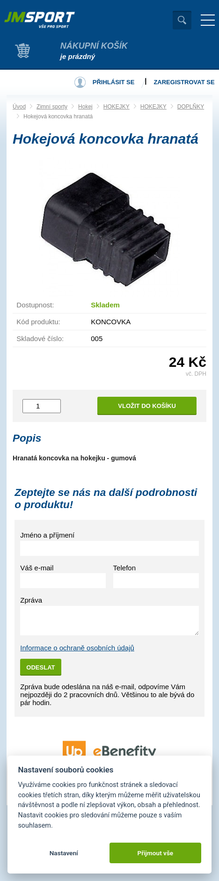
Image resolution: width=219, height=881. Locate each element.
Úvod (19, 106)
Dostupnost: (35, 305)
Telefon (124, 568)
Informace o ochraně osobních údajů (77, 648)
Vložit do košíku (147, 405)
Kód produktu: (38, 322)
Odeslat (40, 667)
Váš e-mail (36, 568)
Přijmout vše (155, 853)
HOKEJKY (116, 106)
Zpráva (31, 600)
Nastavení (64, 853)
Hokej (85, 106)
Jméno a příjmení (47, 535)
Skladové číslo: (40, 338)
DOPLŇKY (190, 106)
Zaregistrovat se (183, 82)
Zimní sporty (51, 106)
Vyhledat (182, 20)
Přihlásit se (114, 82)
